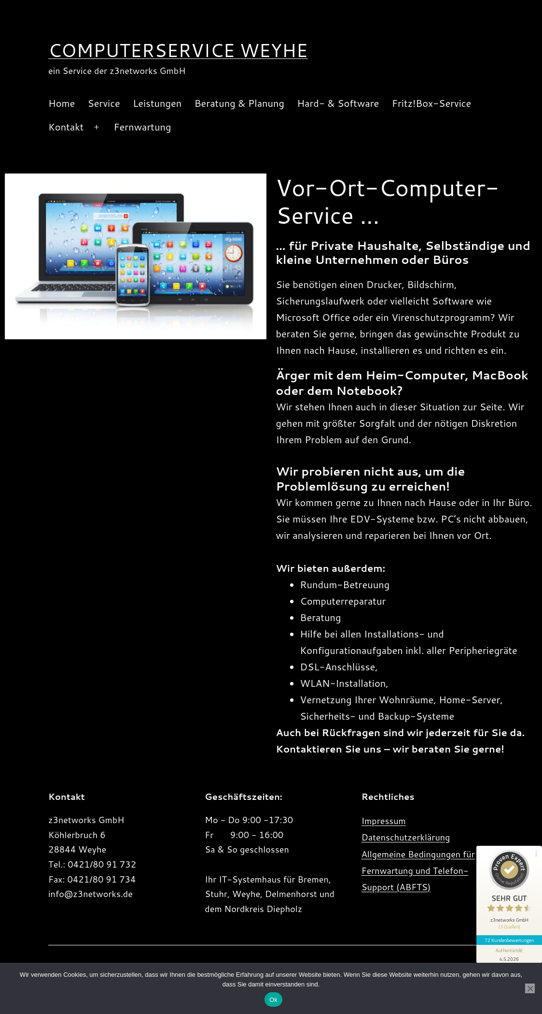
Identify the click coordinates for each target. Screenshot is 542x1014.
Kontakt (65, 126)
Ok (273, 999)
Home (61, 103)
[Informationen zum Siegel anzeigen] (509, 954)
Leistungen (157, 103)
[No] (530, 988)
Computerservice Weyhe (178, 50)
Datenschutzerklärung (405, 837)
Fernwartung (142, 126)
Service (104, 103)
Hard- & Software (338, 103)
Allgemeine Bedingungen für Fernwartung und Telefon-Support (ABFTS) (418, 870)
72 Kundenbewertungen (509, 940)
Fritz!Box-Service (432, 103)
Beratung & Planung (239, 103)
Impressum (383, 820)
